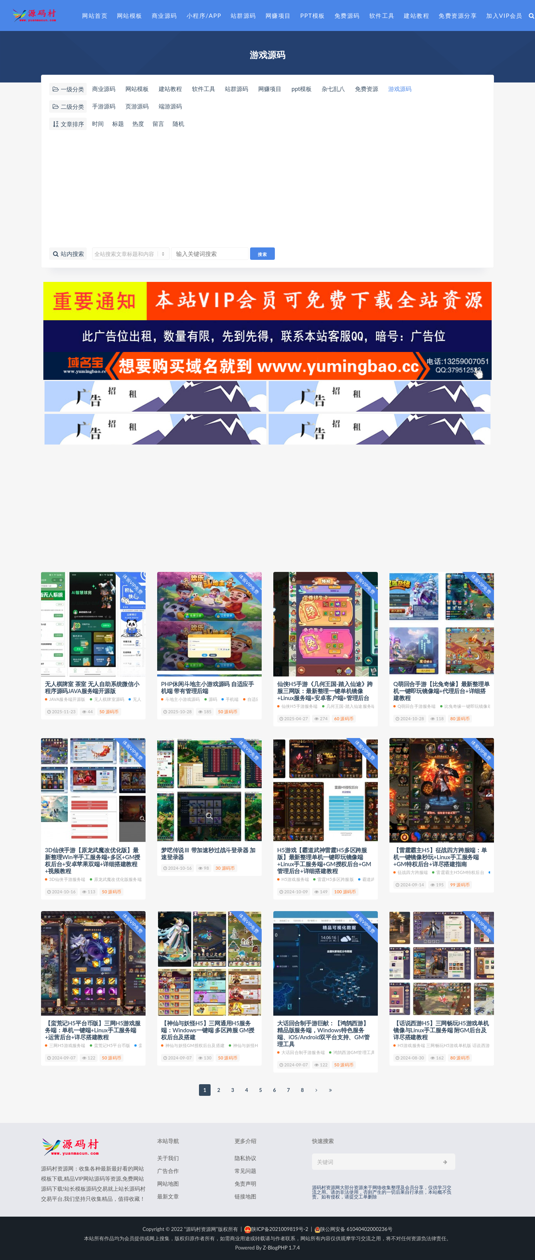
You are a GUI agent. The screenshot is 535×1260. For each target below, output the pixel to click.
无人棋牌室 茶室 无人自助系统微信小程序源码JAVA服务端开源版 (92, 687)
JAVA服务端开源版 (65, 699)
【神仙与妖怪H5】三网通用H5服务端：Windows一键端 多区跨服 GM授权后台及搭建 (207, 1030)
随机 (178, 123)
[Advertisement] (267, 189)
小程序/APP (204, 15)
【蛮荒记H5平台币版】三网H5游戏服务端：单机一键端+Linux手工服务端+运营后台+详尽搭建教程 (93, 1030)
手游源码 (103, 106)
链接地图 (245, 1196)
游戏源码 (400, 88)
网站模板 (129, 15)
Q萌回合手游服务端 (414, 706)
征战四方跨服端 (410, 872)
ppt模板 (302, 88)
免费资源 (366, 88)
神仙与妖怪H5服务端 (251, 1045)
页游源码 (137, 106)
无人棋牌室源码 (107, 699)
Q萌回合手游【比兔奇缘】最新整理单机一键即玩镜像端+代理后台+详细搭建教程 (441, 690)
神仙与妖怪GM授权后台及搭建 (193, 1045)
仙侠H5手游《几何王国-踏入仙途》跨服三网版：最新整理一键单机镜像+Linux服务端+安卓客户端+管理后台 (325, 690)
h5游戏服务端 (293, 879)
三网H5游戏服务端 (65, 1045)
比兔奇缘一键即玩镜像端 (466, 706)
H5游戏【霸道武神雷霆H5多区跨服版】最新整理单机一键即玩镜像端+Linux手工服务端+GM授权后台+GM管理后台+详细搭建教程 (324, 860)
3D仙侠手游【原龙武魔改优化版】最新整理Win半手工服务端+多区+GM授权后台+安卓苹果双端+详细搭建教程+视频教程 (92, 860)
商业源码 (164, 15)
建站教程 (416, 15)
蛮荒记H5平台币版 (110, 1045)
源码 (210, 699)
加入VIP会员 (504, 15)
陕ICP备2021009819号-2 (276, 1229)
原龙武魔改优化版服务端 (116, 879)
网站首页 (95, 15)
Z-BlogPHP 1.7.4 (281, 1248)
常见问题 (245, 1170)
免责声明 (245, 1183)
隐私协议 (245, 1158)
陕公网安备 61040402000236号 (354, 1229)
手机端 (230, 699)
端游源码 (170, 106)
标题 (118, 123)
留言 (158, 123)
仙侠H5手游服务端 (297, 706)
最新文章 (168, 1196)
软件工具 (382, 15)
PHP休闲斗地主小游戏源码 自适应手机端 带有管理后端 (207, 687)
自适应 (252, 699)
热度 (138, 123)
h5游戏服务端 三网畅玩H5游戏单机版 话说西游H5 (444, 1045)
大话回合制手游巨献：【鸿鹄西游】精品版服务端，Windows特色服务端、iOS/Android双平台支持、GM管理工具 (323, 1033)
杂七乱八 (333, 88)
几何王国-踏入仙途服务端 (349, 706)
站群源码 (243, 15)
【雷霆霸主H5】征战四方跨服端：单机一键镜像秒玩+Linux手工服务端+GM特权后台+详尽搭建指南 (440, 856)
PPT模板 (312, 15)
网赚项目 (278, 15)
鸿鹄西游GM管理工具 (352, 1052)
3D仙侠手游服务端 (65, 879)
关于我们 (168, 1158)
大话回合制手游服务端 (301, 1052)
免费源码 (347, 15)
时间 (98, 123)
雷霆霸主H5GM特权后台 (458, 872)
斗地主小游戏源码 (180, 699)
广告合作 (168, 1170)
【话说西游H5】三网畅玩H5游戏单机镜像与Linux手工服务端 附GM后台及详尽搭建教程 (441, 1030)
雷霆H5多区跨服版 (333, 879)
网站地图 (168, 1183)
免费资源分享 (458, 15)
